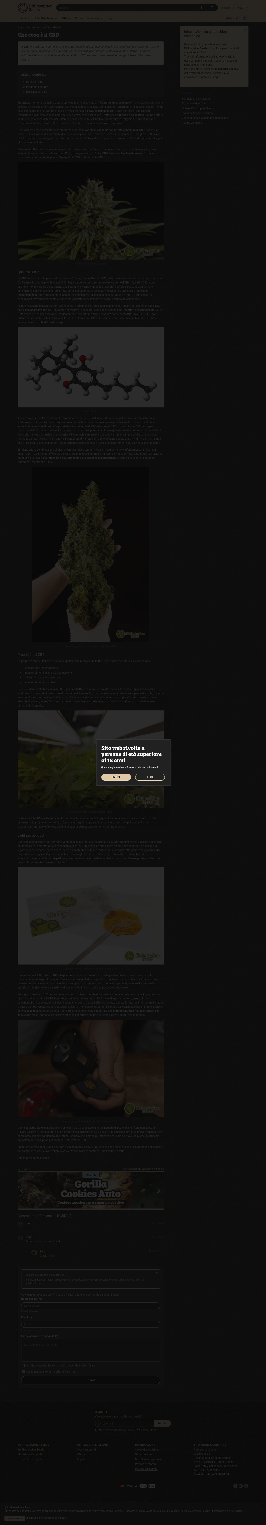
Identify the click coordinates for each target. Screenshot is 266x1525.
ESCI (150, 777)
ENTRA (116, 777)
